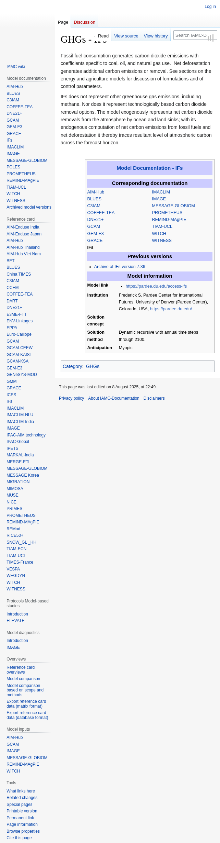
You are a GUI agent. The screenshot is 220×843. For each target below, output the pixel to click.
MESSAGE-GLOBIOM (173, 205)
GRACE (95, 240)
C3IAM (94, 205)
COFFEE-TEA (101, 212)
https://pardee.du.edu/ (171, 309)
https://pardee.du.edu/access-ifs (156, 286)
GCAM (93, 226)
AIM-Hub (96, 192)
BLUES (94, 199)
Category (72, 366)
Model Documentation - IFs (150, 168)
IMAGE (159, 199)
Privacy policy (71, 398)
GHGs (92, 366)
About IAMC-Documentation (113, 398)
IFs (90, 247)
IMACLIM (161, 192)
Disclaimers (154, 398)
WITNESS (162, 240)
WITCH (159, 233)
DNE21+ (95, 219)
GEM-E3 (95, 233)
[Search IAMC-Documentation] (195, 35)
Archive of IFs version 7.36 (119, 266)
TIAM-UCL (162, 226)
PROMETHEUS (167, 212)
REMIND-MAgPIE (169, 219)
